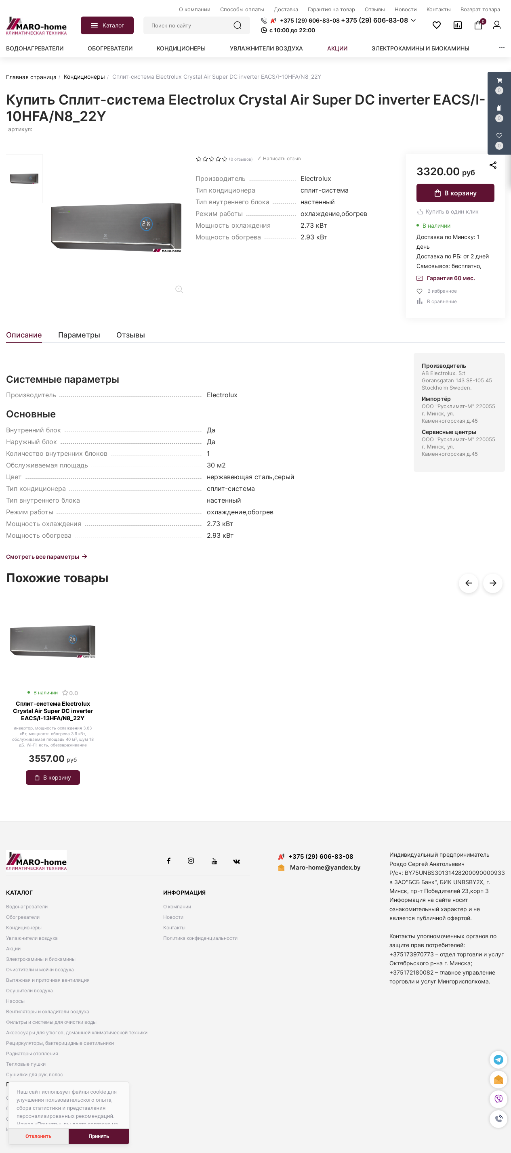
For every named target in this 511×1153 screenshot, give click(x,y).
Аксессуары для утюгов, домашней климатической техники (76, 1032)
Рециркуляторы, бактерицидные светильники (60, 1043)
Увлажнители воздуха (266, 48)
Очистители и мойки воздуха (40, 969)
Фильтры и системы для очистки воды (51, 1022)
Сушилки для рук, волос (34, 1074)
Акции (337, 48)
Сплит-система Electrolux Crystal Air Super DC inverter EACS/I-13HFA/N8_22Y (53, 710)
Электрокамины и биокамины (420, 48)
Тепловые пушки (26, 1064)
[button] (498, 1119)
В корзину (456, 193)
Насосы (15, 1001)
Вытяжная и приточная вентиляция (48, 980)
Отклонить (38, 1136)
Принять (98, 1136)
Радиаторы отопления (32, 1053)
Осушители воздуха (29, 990)
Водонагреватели (34, 48)
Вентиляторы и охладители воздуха (47, 1011)
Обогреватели (110, 48)
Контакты (174, 927)
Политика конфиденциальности (200, 938)
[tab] (28, 335)
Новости (173, 917)
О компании (177, 907)
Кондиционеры (181, 48)
